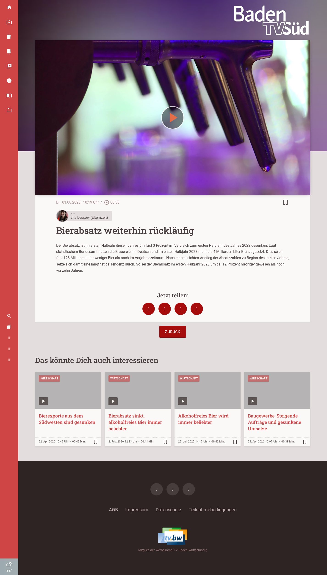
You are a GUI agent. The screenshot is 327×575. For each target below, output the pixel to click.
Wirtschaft (49, 378)
